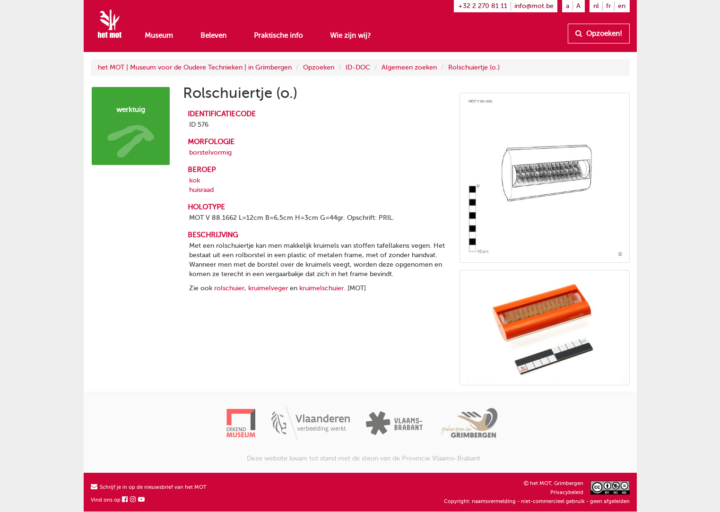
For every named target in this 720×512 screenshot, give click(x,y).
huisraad (201, 189)
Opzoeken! (598, 33)
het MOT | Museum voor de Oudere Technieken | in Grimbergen (195, 67)
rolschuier (229, 288)
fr (608, 5)
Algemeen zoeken (409, 67)
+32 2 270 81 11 (482, 5)
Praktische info (278, 35)
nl (596, 5)
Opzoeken (318, 67)
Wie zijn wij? (350, 35)
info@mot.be (534, 5)
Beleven (213, 35)
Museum (159, 35)
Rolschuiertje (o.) (474, 67)
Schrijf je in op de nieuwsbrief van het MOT (149, 487)
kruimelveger (268, 288)
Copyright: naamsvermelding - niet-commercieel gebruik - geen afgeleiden (537, 501)
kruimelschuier (321, 288)
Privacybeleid (566, 492)
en (621, 5)
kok (194, 180)
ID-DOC (358, 67)
